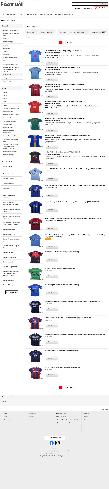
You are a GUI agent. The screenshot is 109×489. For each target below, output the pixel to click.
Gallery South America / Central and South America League (11, 273)
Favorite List (87, 419)
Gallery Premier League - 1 (11, 240)
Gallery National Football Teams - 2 (11, 217)
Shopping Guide (8, 178)
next (71, 43)
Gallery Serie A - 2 (9, 234)
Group (86, 416)
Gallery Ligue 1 (8, 262)
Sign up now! (88, 8)
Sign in (78, 8)
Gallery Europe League (10, 267)
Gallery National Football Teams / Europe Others (11, 224)
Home (5, 413)
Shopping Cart (7, 419)
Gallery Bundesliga (9, 257)
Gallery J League (8, 280)
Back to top (105, 409)
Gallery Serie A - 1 (9, 229)
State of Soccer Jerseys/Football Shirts (11, 203)
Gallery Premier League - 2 (11, 247)
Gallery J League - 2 (9, 285)
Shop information (9, 174)
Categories (87, 413)
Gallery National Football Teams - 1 (11, 210)
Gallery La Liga (8, 252)
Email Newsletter (8, 183)
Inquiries (6, 188)
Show (29, 32)
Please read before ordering (9, 197)
